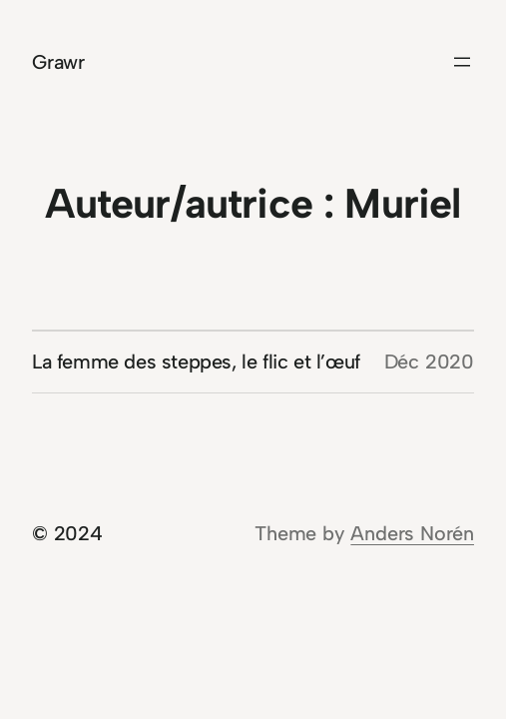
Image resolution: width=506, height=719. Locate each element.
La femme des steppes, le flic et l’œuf (196, 361)
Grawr (58, 62)
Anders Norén (412, 533)
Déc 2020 (429, 361)
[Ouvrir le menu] (462, 62)
